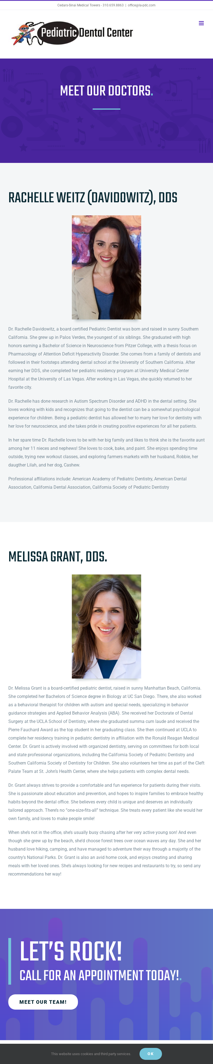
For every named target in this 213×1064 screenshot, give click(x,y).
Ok (151, 1054)
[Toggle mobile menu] (202, 23)
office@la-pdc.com (142, 5)
